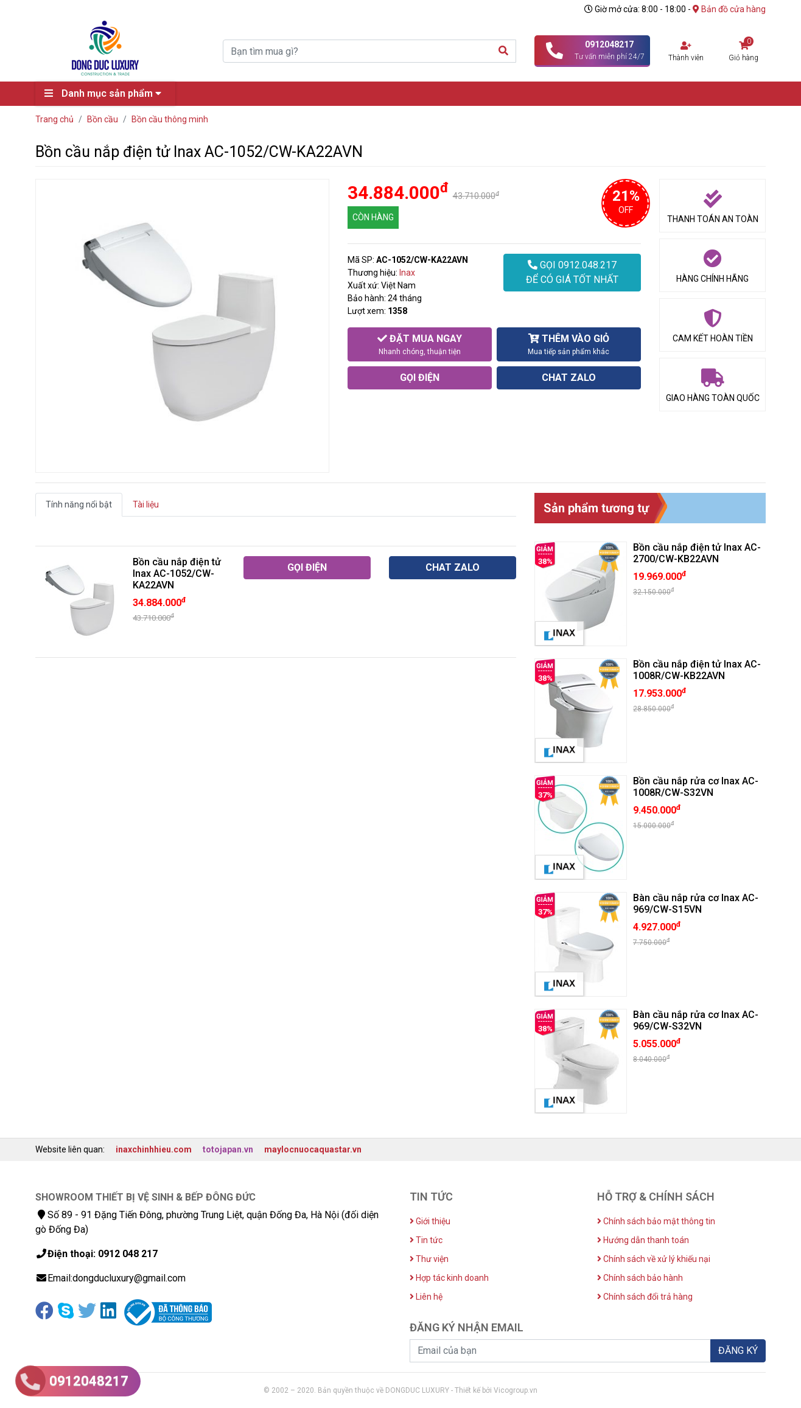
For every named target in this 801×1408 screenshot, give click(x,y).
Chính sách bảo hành (640, 1278)
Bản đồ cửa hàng (729, 9)
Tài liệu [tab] (146, 504)
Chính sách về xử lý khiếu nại (653, 1259)
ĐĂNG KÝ (738, 1350)
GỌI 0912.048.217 (572, 273)
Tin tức (426, 1240)
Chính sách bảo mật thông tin (656, 1221)
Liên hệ (426, 1297)
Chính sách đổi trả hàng (645, 1297)
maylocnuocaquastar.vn (313, 1149)
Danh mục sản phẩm (105, 93)
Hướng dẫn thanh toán (643, 1240)
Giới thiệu (430, 1221)
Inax (407, 272)
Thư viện (429, 1259)
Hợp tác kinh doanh (449, 1278)
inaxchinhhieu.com (154, 1149)
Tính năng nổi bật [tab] (79, 504)
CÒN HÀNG (373, 217)
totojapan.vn (228, 1149)
